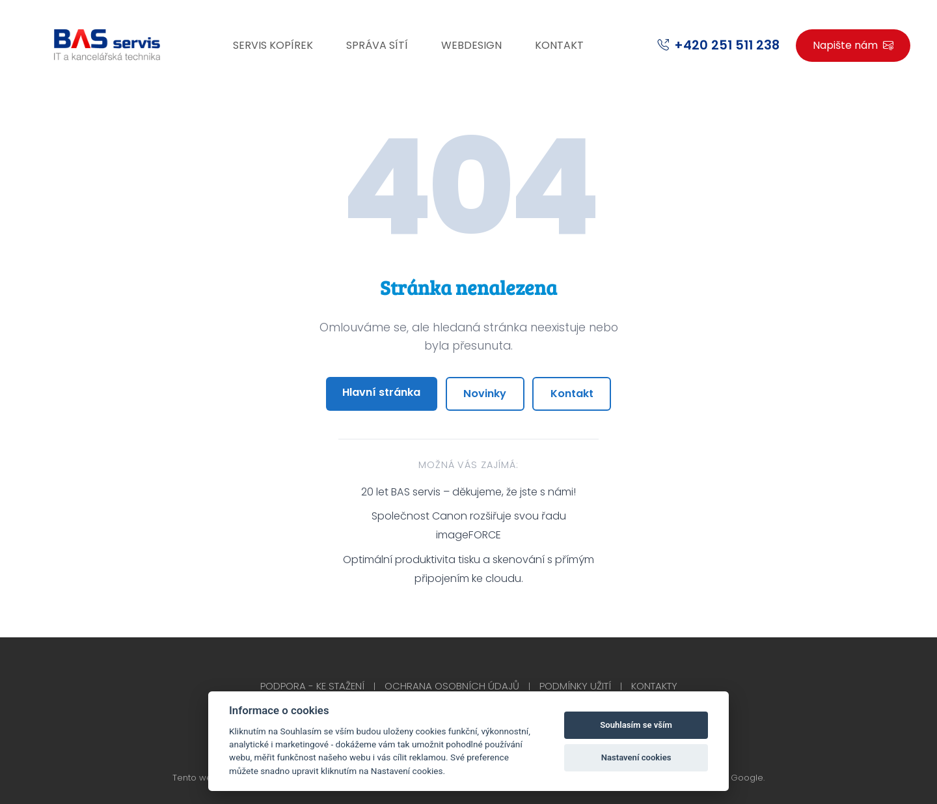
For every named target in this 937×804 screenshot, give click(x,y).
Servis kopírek (273, 45)
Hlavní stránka (381, 392)
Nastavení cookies (636, 757)
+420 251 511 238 (727, 45)
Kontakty (654, 686)
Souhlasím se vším (636, 725)
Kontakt (559, 45)
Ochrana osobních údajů (452, 686)
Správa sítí (377, 45)
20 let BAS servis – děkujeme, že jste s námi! (468, 491)
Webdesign (471, 45)
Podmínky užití (575, 686)
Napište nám (853, 45)
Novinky (484, 393)
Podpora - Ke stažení (312, 686)
